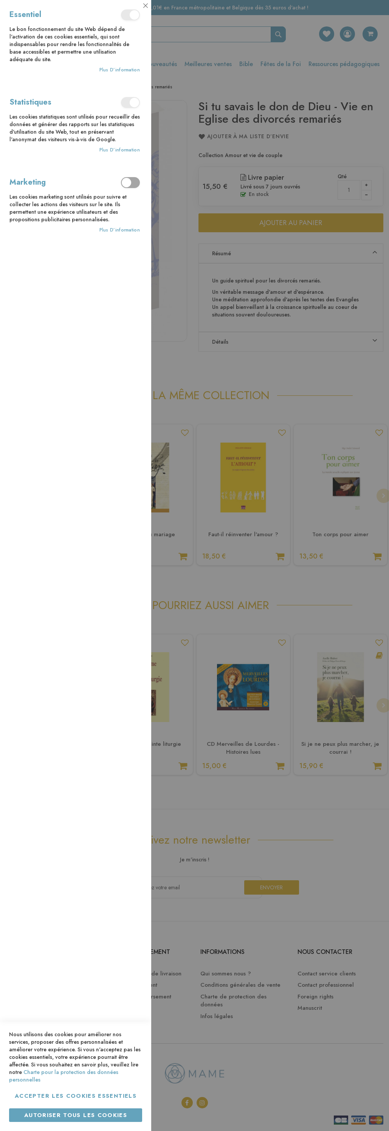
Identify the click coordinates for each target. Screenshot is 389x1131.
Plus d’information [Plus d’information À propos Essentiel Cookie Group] (119, 70)
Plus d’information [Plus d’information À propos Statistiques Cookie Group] (119, 150)
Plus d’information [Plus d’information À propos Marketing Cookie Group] (119, 230)
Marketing (130, 182)
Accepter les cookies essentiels (75, 1096)
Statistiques (130, 102)
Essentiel (130, 14)
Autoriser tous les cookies (75, 1115)
